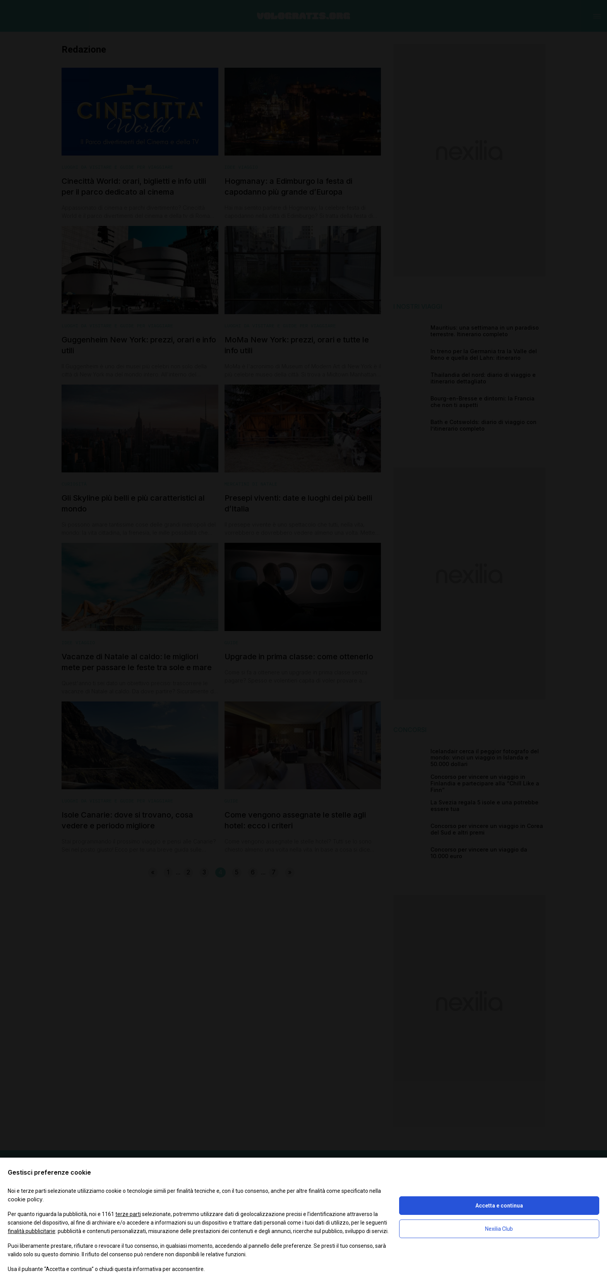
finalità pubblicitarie (31, 1231)
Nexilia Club (499, 1229)
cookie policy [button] (25, 1199)
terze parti (128, 1214)
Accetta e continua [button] (499, 1205)
